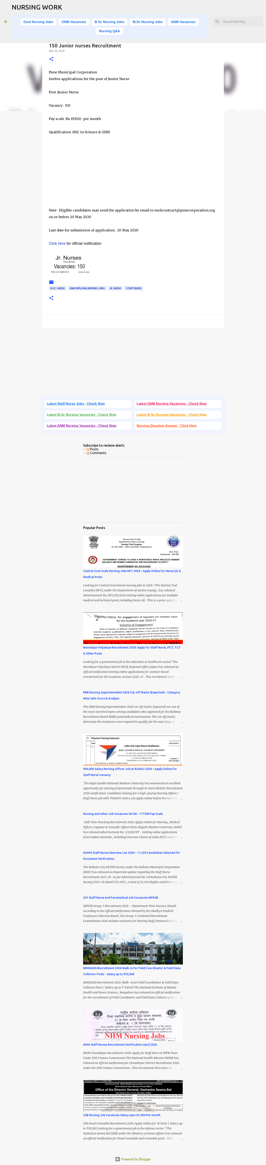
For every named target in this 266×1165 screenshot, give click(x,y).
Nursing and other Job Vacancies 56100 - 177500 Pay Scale (123, 813)
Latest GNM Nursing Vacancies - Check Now (172, 403)
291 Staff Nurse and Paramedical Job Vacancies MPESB (120, 897)
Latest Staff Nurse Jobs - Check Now (76, 403)
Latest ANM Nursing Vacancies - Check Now (81, 425)
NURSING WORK (37, 7)
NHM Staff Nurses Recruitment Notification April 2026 (120, 1044)
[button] (51, 59)
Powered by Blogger (133, 1159)
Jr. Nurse (115, 288)
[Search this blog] (241, 22)
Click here (57, 243)
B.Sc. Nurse (57, 288)
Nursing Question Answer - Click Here (167, 425)
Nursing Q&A (109, 31)
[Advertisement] (133, 178)
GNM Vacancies (74, 22)
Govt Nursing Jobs (38, 22)
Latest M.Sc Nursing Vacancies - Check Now (172, 414)
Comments (96, 453)
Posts (93, 449)
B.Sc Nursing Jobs (109, 22)
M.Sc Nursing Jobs (148, 22)
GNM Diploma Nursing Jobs (87, 288)
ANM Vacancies (183, 22)
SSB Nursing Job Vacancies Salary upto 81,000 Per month (121, 1115)
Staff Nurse (134, 288)
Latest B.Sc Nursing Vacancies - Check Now (81, 414)
